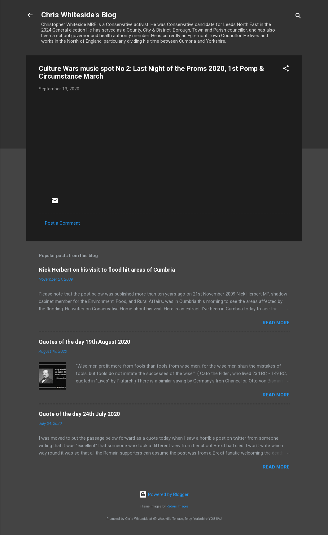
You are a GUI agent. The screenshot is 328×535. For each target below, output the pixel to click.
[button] (286, 69)
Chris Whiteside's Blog (78, 15)
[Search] (298, 16)
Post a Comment (62, 223)
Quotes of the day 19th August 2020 (84, 342)
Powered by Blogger (164, 494)
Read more (276, 323)
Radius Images (178, 506)
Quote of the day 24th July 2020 (79, 414)
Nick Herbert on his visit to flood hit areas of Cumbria (107, 269)
